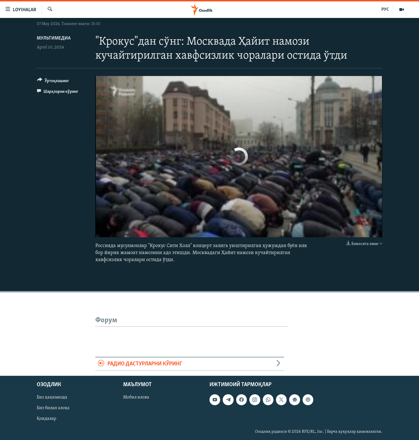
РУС (385, 9)
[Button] (53, 81)
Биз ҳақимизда (52, 397)
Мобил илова (136, 397)
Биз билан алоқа (53, 408)
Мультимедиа (54, 38)
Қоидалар (46, 418)
